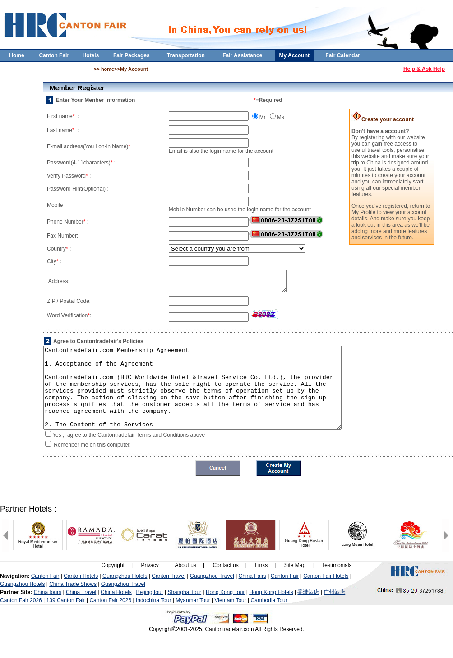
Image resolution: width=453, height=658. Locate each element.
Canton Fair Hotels (325, 596)
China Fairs (252, 596)
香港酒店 (308, 612)
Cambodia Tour (269, 620)
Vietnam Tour (230, 620)
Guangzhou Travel (212, 596)
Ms (280, 117)
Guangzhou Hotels (124, 596)
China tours (47, 612)
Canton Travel (168, 596)
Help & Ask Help (424, 69)
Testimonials (336, 585)
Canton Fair (45, 596)
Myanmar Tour (193, 620)
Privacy (149, 585)
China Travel (81, 612)
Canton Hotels (81, 596)
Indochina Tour (153, 620)
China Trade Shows (73, 604)
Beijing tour (149, 612)
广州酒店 (334, 612)
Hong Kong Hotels (271, 612)
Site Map (294, 585)
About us (185, 585)
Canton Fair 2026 (21, 620)
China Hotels (116, 612)
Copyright (113, 585)
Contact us (225, 585)
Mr (262, 117)
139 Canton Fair (65, 620)
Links (261, 585)
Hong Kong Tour (225, 612)
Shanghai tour (184, 612)
